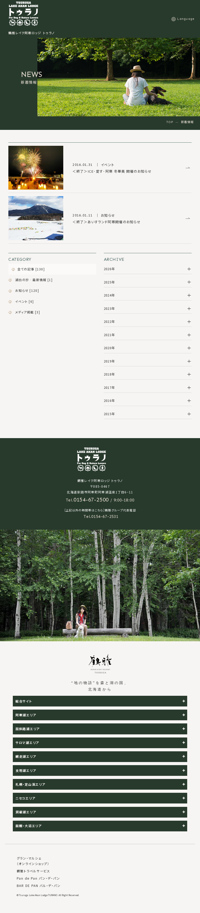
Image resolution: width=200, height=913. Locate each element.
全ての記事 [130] (31, 269)
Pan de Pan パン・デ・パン (38, 878)
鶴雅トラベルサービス (33, 871)
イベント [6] (24, 301)
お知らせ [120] (26, 290)
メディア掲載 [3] (27, 312)
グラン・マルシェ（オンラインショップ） (33, 861)
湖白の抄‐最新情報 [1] (33, 279)
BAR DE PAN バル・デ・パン (38, 885)
